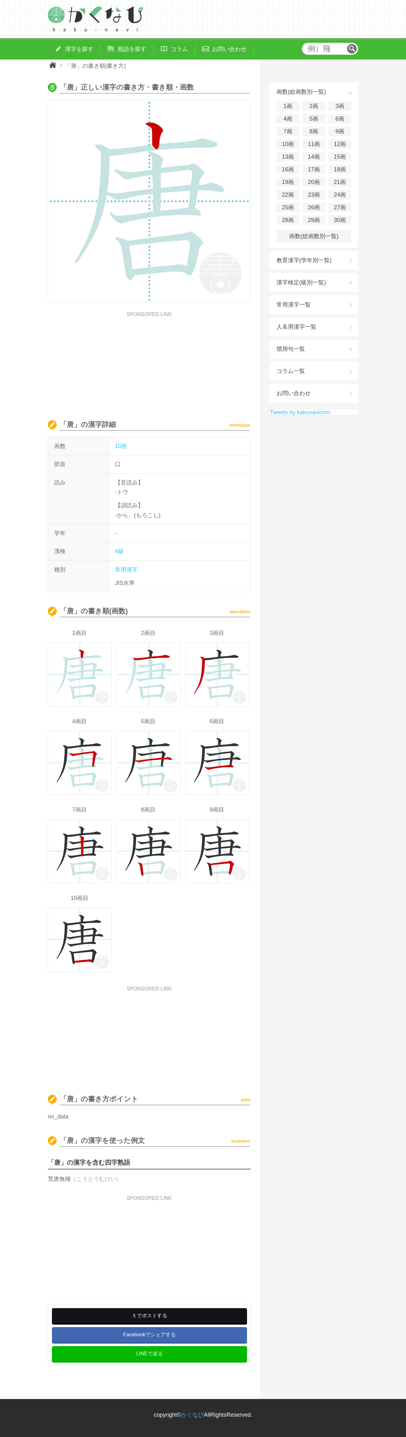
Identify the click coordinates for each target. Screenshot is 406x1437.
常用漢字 (126, 570)
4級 (119, 551)
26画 (314, 207)
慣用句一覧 (290, 349)
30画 (340, 220)
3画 (339, 106)
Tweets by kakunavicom (300, 412)
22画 (288, 195)
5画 (313, 119)
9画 (339, 131)
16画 (288, 169)
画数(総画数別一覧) (314, 236)
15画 (340, 157)
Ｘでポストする (149, 1315)
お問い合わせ (293, 393)
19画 (288, 182)
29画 (314, 220)
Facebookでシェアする (149, 1334)
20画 (314, 182)
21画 (340, 182)
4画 (287, 119)
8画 (313, 131)
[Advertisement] (149, 361)
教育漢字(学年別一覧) (304, 260)
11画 (314, 144)
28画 (288, 220)
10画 (121, 446)
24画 (340, 195)
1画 (287, 106)
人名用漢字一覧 (296, 327)
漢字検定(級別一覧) (301, 282)
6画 (339, 119)
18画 (340, 169)
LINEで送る (149, 1353)
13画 (288, 157)
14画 (314, 157)
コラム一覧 (290, 371)
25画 (288, 207)
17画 (314, 169)
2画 (313, 106)
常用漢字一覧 (293, 304)
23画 (314, 195)
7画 (287, 131)
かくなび (192, 1415)
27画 (340, 207)
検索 (352, 49)
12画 (340, 144)
